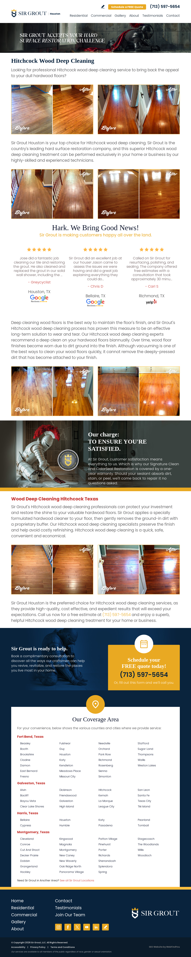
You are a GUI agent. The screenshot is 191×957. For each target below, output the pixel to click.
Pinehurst (104, 844)
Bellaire (25, 820)
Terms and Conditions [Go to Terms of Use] (62, 947)
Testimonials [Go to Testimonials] (152, 15)
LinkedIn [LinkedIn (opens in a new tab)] (96, 927)
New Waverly (68, 861)
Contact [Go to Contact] (173, 15)
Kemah (103, 795)
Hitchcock (104, 790)
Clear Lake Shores (32, 806)
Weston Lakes (147, 765)
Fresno (24, 776)
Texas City (144, 801)
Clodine (25, 760)
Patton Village (107, 839)
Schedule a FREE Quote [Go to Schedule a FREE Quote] (127, 7)
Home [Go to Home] (17, 901)
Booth (24, 749)
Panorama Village (71, 872)
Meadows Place (70, 771)
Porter (102, 850)
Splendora (105, 866)
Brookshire (27, 754)
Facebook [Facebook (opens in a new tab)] (67, 927)
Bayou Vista (28, 801)
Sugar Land (145, 749)
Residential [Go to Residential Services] (79, 15)
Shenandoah (107, 861)
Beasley (25, 743)
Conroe (25, 844)
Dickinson (65, 790)
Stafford (143, 743)
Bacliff (24, 795)
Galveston (66, 801)
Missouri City (67, 776)
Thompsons (145, 754)
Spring (102, 872)
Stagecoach (146, 839)
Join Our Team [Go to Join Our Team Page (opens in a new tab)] (70, 915)
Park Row (104, 754)
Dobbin (25, 861)
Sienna (102, 771)
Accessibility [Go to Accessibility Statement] (18, 947)
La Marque (105, 801)
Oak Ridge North (70, 866)
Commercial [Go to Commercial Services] (101, 15)
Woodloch (144, 855)
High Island (66, 806)
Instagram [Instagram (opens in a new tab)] (58, 927)
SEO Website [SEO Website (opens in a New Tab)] (156, 946)
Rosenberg (105, 765)
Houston (64, 754)
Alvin (23, 790)
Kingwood (66, 839)
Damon (25, 765)
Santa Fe (144, 795)
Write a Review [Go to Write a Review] (102, 6)
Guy (62, 749)
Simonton (104, 776)
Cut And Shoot (30, 850)
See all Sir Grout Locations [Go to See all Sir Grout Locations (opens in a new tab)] (77, 880)
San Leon (144, 790)
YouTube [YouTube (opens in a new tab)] (86, 927)
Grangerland (29, 866)
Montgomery (68, 850)
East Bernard (28, 771)
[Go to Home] (38, 13)
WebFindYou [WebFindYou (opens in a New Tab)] (173, 946)
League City (106, 806)
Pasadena (105, 825)
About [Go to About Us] (134, 15)
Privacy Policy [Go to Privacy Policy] (37, 947)
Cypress (25, 825)
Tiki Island (144, 806)
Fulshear (65, 743)
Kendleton (66, 765)
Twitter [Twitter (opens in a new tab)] (77, 927)
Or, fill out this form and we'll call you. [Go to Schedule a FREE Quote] (144, 682)
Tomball (143, 825)
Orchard (104, 749)
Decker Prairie (29, 855)
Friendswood (68, 795)
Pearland (144, 820)
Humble (64, 825)
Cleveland (27, 839)
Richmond (105, 760)
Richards (104, 855)
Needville (104, 743)
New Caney (67, 855)
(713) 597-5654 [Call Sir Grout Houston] (165, 6)
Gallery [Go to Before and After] (120, 15)
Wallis (141, 760)
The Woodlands (148, 844)
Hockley (25, 872)
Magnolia (65, 844)
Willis (141, 850)
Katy (62, 760)
